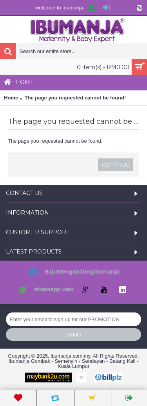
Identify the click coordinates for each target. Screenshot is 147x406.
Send (73, 334)
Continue (115, 165)
